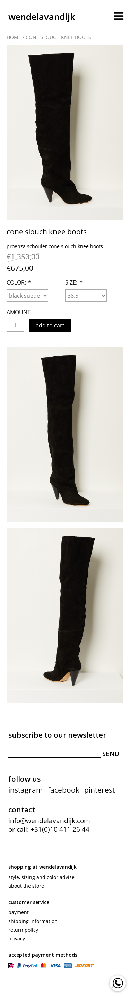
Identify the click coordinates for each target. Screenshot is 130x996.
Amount (19, 312)
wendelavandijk (41, 16)
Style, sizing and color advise (41, 877)
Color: (19, 282)
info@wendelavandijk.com (49, 820)
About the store (26, 886)
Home (14, 37)
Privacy (16, 938)
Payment (18, 912)
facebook (63, 790)
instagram (25, 790)
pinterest (99, 790)
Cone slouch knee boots (58, 37)
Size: (73, 282)
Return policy (23, 930)
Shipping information (33, 921)
